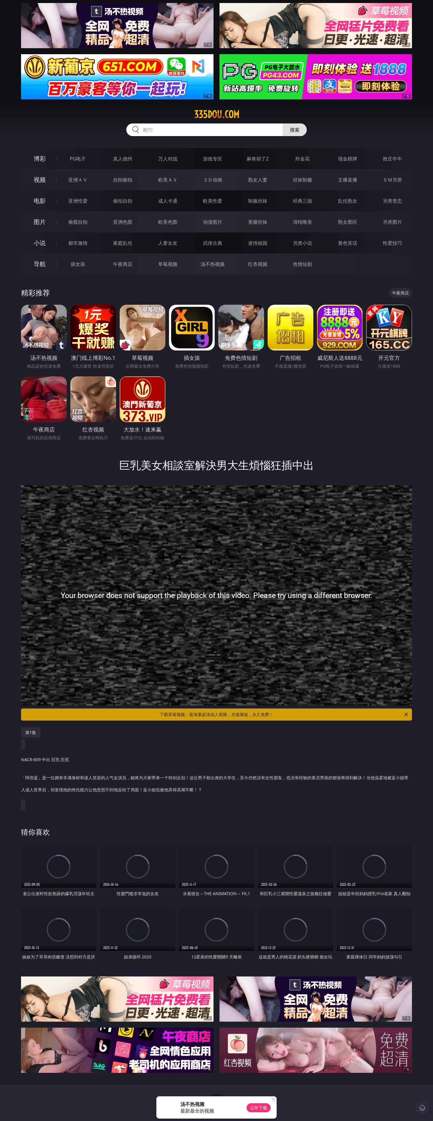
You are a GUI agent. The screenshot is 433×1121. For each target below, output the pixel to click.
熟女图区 (347, 222)
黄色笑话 (347, 243)
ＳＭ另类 (392, 179)
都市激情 (78, 243)
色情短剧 (302, 264)
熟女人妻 (257, 179)
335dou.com (216, 114)
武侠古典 (212, 243)
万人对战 (167, 158)
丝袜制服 (302, 179)
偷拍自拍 (122, 201)
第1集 (30, 732)
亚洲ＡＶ (78, 179)
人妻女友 (167, 243)
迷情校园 (257, 243)
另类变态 (392, 201)
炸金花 (302, 158)
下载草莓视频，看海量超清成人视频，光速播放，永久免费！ (284, 714)
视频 (40, 180)
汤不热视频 (213, 264)
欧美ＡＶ (167, 179)
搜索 (294, 129)
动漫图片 (212, 222)
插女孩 (78, 264)
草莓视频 (167, 264)
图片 (40, 222)
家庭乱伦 (122, 243)
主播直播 (347, 179)
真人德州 (122, 158)
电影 (40, 201)
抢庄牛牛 (392, 158)
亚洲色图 (122, 222)
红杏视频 (257, 264)
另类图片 (392, 222)
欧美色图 (167, 222)
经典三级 (302, 201)
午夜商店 (122, 264)
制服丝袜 (257, 201)
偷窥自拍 (78, 222)
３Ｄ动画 (212, 179)
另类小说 (302, 243)
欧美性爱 (212, 201)
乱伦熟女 (347, 201)
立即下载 (258, 1107)
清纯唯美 (302, 222)
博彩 (40, 158)
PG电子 (78, 158)
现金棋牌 (347, 158)
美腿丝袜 (257, 222)
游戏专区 (212, 158)
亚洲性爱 (78, 201)
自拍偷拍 (122, 179)
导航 (40, 264)
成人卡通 (167, 201)
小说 (40, 243)
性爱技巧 (392, 243)
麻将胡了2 (258, 158)
